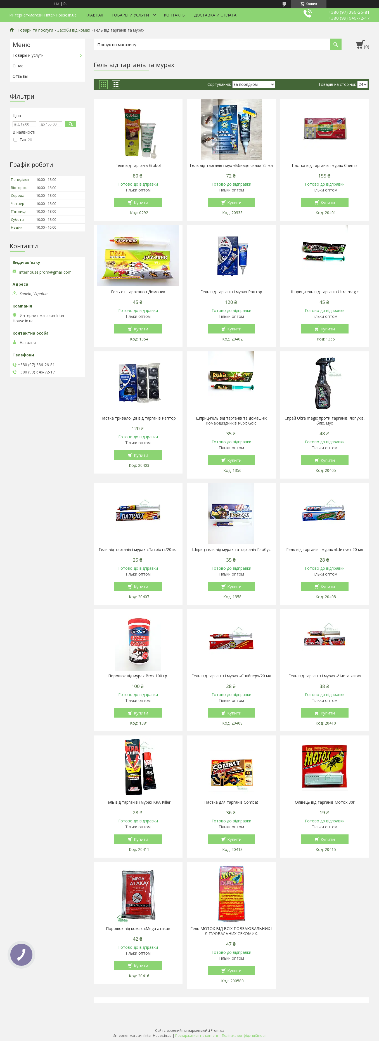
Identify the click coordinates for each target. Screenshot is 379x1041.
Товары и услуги (130, 15)
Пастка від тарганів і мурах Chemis (324, 165)
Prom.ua (217, 1030)
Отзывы (20, 76)
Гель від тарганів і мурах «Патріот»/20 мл (138, 549)
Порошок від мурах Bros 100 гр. (138, 675)
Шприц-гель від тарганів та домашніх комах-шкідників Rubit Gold (231, 421)
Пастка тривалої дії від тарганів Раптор (138, 418)
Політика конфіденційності (244, 1035)
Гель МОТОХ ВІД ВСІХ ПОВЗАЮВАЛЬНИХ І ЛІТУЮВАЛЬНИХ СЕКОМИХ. (231, 931)
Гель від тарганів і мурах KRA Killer (137, 802)
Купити (141, 202)
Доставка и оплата (215, 15)
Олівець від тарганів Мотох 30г (325, 802)
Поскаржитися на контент (196, 1035)
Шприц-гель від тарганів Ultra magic (325, 291)
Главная (94, 15)
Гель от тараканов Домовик (138, 291)
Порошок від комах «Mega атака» (138, 928)
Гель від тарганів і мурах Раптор (231, 291)
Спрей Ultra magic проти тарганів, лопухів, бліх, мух (325, 421)
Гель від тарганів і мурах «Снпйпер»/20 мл (231, 675)
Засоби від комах (73, 30)
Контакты (175, 15)
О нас (18, 65)
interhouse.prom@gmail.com (45, 272)
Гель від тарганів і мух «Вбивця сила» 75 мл (231, 165)
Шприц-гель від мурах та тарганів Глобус (231, 549)
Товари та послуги (35, 30)
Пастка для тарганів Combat (231, 802)
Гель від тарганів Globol (138, 165)
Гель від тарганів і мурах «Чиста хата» (324, 675)
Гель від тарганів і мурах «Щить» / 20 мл (324, 549)
